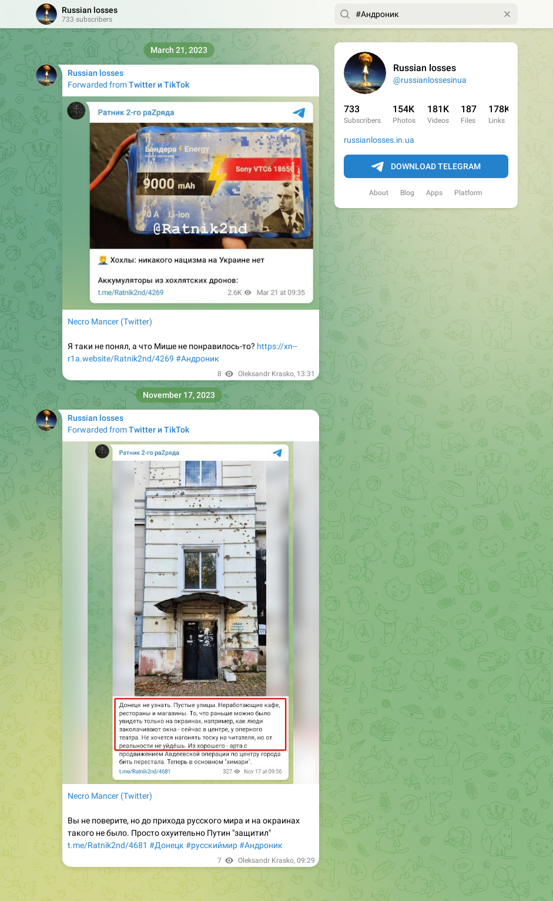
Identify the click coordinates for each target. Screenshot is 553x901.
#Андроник (197, 358)
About (378, 193)
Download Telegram (426, 167)
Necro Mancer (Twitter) (110, 321)
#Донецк (166, 845)
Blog (407, 193)
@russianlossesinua (430, 80)
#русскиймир (211, 845)
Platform (468, 193)
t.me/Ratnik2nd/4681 (108, 845)
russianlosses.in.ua (379, 140)
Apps (434, 193)
